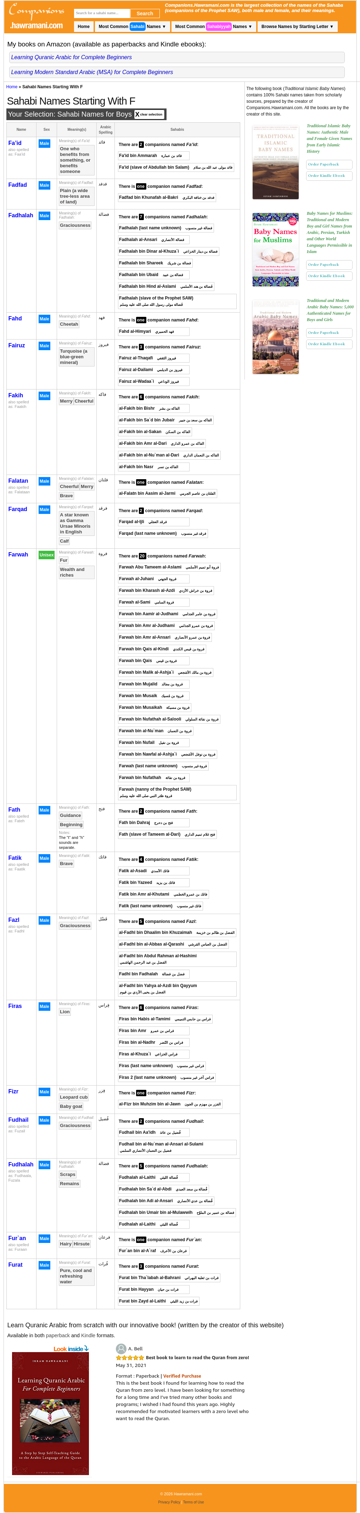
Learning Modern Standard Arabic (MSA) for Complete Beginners (92, 72)
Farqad (18, 509)
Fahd (15, 318)
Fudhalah (21, 1164)
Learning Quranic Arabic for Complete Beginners (71, 57)
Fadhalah (21, 215)
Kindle (88, 1335)
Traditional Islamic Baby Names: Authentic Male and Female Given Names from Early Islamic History (329, 138)
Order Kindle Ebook (326, 175)
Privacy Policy (169, 1502)
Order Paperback (323, 164)
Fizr (13, 1091)
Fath (15, 810)
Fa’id (15, 143)
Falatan (18, 481)
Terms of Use (193, 1502)
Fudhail (19, 1120)
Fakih (16, 395)
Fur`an (17, 1238)
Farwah (18, 554)
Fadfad (18, 185)
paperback (58, 1335)
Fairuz (17, 345)
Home (84, 26)
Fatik (15, 858)
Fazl (14, 920)
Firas (15, 1006)
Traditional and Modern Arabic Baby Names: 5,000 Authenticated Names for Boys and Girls (330, 310)
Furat (16, 1265)
